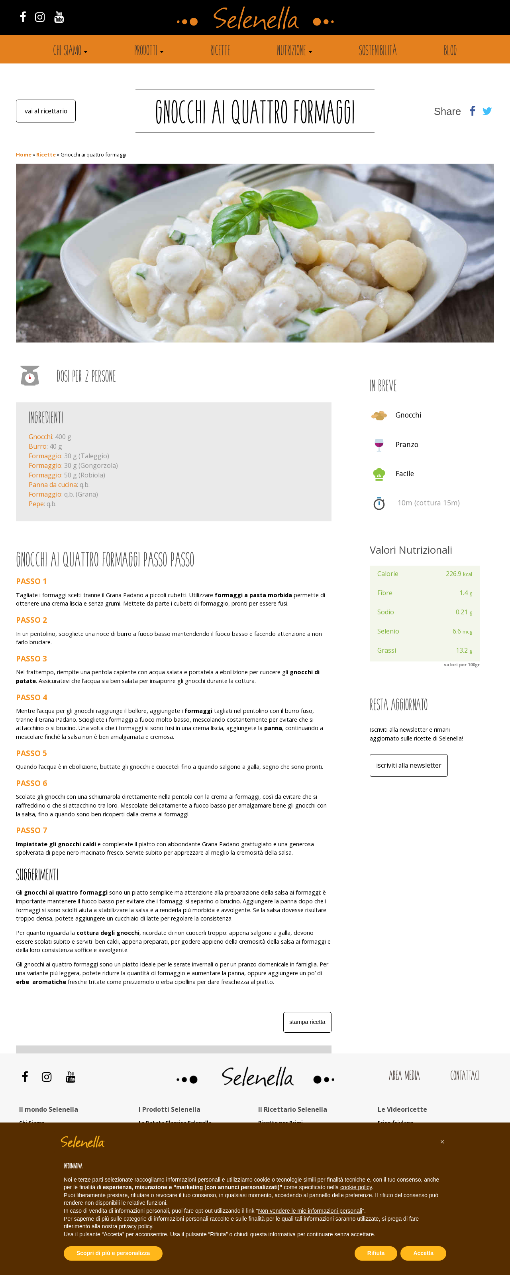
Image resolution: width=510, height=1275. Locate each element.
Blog (450, 51)
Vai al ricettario (46, 111)
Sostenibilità (378, 51)
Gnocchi (40, 436)
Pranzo (407, 444)
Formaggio (45, 455)
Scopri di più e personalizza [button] (113, 1253)
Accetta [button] (423, 1253)
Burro (38, 446)
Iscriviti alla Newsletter (410, 765)
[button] (442, 1141)
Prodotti (145, 51)
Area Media (404, 1076)
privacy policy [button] (135, 1226)
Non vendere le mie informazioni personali (310, 1211)
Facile (405, 473)
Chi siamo (67, 51)
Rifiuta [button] (376, 1253)
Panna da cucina (53, 484)
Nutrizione (291, 51)
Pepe (36, 503)
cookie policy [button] (356, 1187)
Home (23, 154)
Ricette (220, 51)
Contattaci (464, 1076)
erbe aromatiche (41, 982)
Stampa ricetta (307, 1022)
